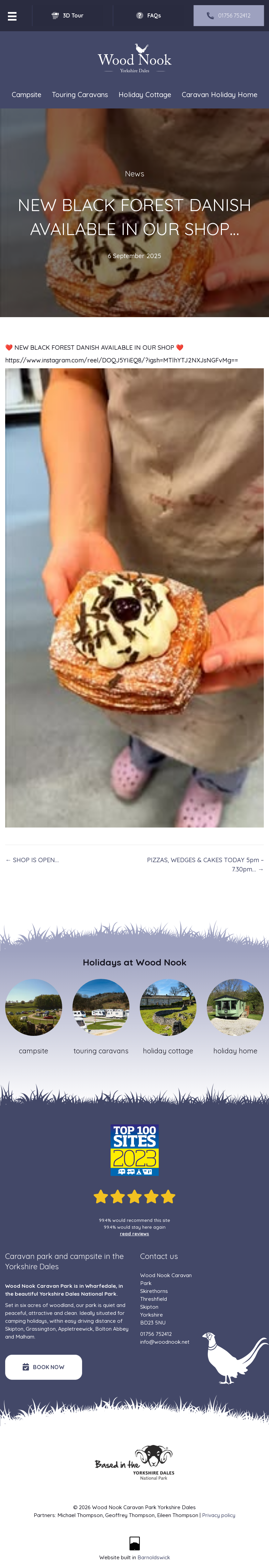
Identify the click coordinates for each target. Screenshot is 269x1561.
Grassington (41, 1329)
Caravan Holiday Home (219, 94)
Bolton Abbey (111, 1329)
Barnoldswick (153, 1557)
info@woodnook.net (165, 1342)
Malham (24, 1336)
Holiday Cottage (145, 94)
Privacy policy (218, 1515)
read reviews (134, 1233)
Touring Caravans (80, 94)
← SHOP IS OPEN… (32, 860)
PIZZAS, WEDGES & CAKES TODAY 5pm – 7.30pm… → (205, 864)
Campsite (26, 94)
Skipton (14, 1329)
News (134, 173)
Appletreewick (75, 1329)
